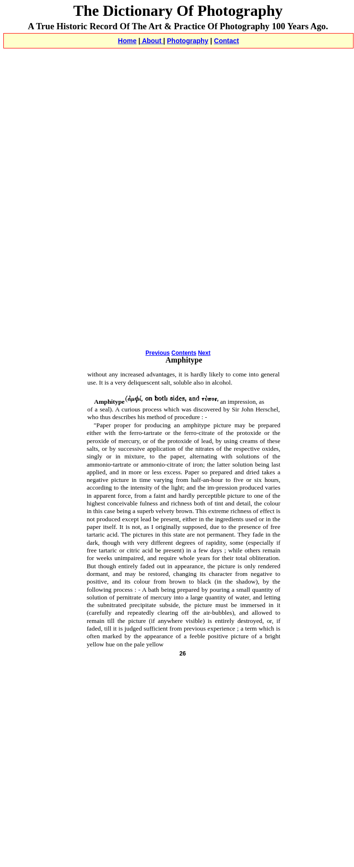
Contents (183, 353)
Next (204, 353)
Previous (157, 353)
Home (127, 41)
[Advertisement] (115, 123)
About (152, 41)
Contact (226, 41)
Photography (187, 41)
